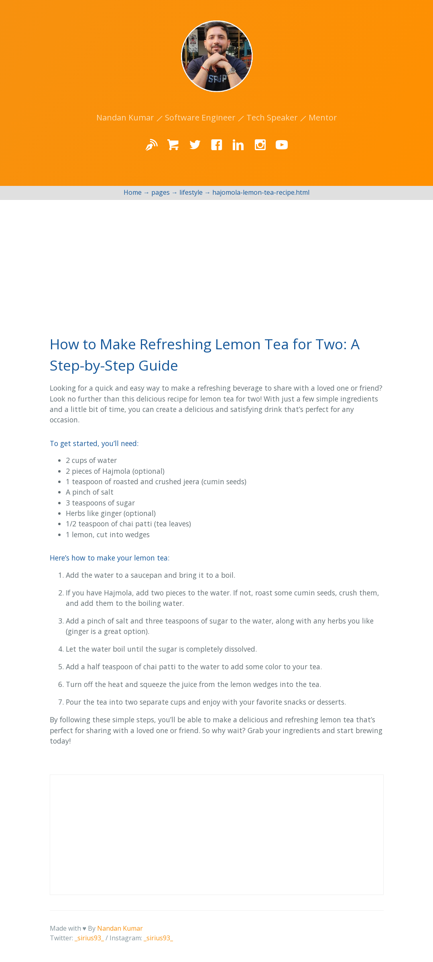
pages (160, 192)
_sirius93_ (89, 937)
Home (133, 192)
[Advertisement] (216, 260)
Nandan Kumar (120, 928)
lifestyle (191, 192)
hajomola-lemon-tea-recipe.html (260, 192)
